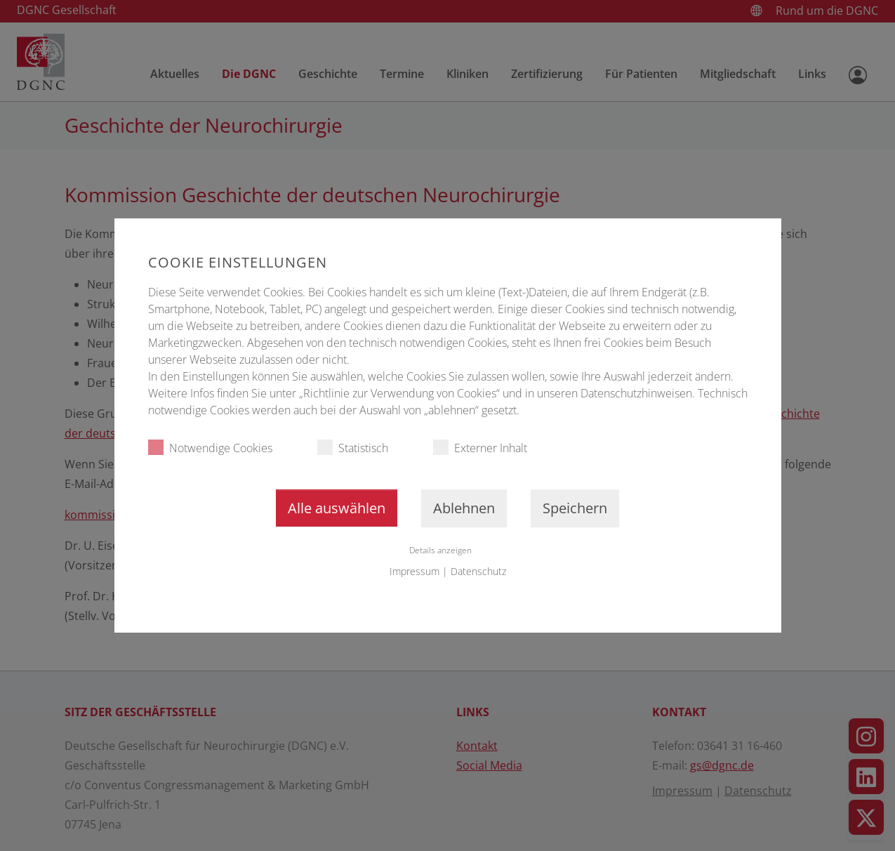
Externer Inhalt (480, 448)
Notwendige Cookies (210, 448)
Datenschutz (478, 571)
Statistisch (352, 448)
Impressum (414, 571)
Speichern (575, 508)
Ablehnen (464, 508)
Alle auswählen (336, 508)
